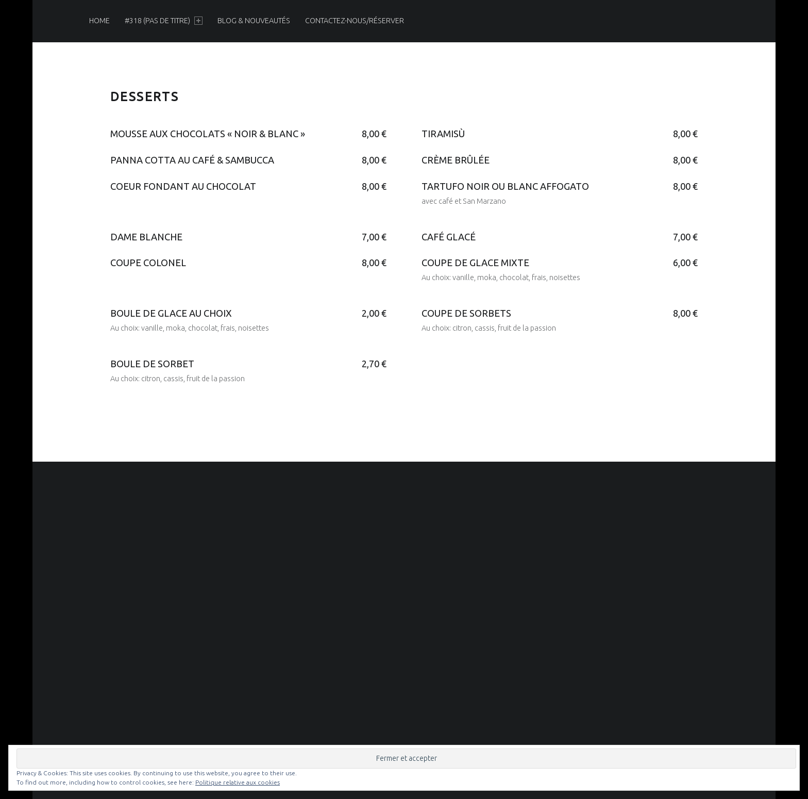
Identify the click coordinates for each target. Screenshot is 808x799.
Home (99, 21)
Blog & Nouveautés (253, 21)
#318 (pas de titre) (163, 21)
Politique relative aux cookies (237, 782)
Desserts (144, 97)
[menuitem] (99, 20)
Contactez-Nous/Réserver (354, 21)
